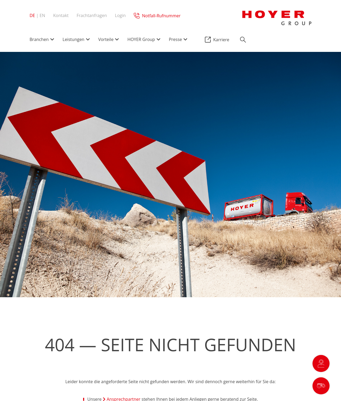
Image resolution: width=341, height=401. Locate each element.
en (42, 15)
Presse (175, 39)
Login (120, 15)
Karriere (221, 40)
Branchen (39, 39)
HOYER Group (141, 39)
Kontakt (61, 15)
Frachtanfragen (91, 15)
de (32, 15)
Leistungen (73, 39)
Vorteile (105, 39)
